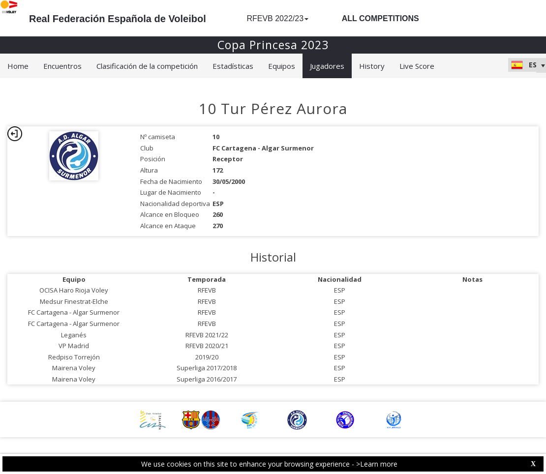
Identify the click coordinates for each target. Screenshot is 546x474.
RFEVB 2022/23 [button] (277, 18)
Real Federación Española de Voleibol (117, 18)
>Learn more (376, 464)
